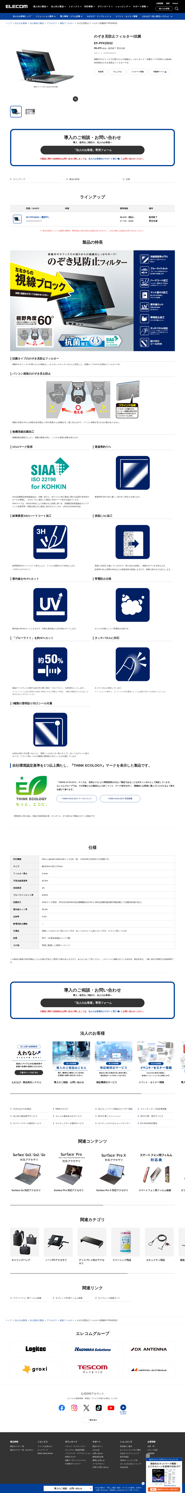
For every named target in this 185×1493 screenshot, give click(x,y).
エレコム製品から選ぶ (46, 1467)
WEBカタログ (70, 1457)
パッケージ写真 (138, 72)
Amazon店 (124, 1467)
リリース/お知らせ (45, 1446)
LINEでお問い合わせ (100, 1467)
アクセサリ (52, 23)
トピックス (74, 6)
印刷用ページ (159, 72)
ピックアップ (43, 1450)
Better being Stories (45, 1453)
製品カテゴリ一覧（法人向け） (22, 1450)
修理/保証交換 (97, 1457)
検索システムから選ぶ (46, 1471)
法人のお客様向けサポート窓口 (102, 159)
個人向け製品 (39, 6)
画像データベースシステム (75, 1460)
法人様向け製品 (37, 23)
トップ (9, 23)
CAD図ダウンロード (73, 1464)
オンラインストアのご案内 (130, 1450)
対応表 (100, 72)
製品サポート (97, 1446)
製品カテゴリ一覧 (17, 1446)
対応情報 (88, 6)
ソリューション (16, 1460)
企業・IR (150, 1446)
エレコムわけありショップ (130, 1464)
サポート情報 (139, 6)
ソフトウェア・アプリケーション (78, 1453)
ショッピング (121, 6)
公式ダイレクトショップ (129, 1453)
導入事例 (13, 1464)
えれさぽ (95, 1450)
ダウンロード (104, 6)
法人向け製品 (57, 6)
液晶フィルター (67, 23)
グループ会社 (152, 1450)
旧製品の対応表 (44, 1474)
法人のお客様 (21, 23)
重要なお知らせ (98, 1460)
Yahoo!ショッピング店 (128, 1460)
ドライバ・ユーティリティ (75, 1446)
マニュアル (117, 72)
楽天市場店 (124, 1457)
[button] (43, 1442)
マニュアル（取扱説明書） (75, 1450)
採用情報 (150, 1453)
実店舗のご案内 (126, 1446)
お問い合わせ (97, 1453)
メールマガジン (98, 1464)
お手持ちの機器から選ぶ (47, 1464)
